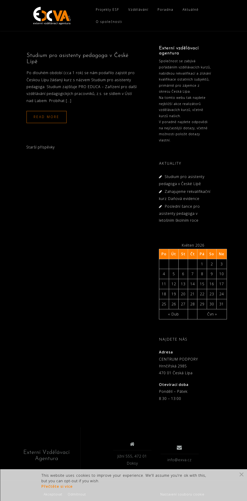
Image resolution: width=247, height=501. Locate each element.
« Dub (173, 320)
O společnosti (109, 21)
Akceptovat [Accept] (53, 494)
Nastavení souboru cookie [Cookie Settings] (182, 494)
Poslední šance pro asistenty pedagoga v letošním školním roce (179, 219)
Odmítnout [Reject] (77, 494)
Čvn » (212, 320)
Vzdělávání (138, 9)
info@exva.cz (179, 466)
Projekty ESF (107, 9)
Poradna (165, 9)
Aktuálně (191, 9)
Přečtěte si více (57, 486)
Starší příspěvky (40, 153)
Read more (46, 123)
